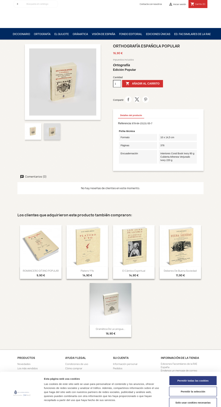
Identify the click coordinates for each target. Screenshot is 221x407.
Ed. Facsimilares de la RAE (192, 34)
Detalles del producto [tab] (131, 115)
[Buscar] (36, 4)
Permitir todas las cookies (193, 363)
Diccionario (21, 34)
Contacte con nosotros (151, 4)
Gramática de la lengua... (110, 329)
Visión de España (103, 34)
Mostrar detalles (180, 400)
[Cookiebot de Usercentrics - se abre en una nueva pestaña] (21, 400)
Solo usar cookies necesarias (193, 385)
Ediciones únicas (158, 34)
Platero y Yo (87, 270)
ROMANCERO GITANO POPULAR (41, 270)
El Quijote (61, 34)
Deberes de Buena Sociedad (180, 270)
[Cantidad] (117, 83)
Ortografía (42, 34)
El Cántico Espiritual (133, 270)
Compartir (128, 99)
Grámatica (80, 34)
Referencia (124, 123)
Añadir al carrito (142, 84)
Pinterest (145, 99)
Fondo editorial (130, 34)
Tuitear (137, 99)
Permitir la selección (193, 374)
